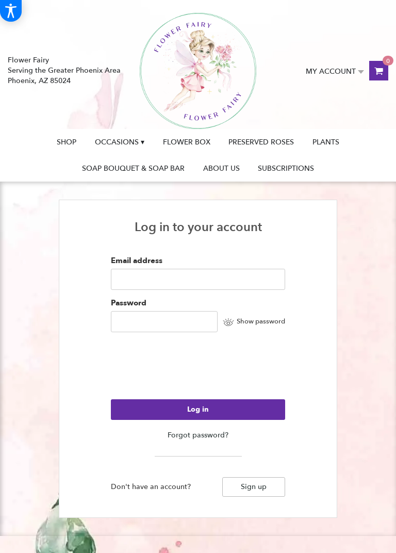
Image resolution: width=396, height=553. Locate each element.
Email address (136, 260)
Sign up (254, 487)
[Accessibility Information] (11, 11)
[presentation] (189, 370)
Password (128, 303)
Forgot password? (198, 435)
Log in (198, 409)
